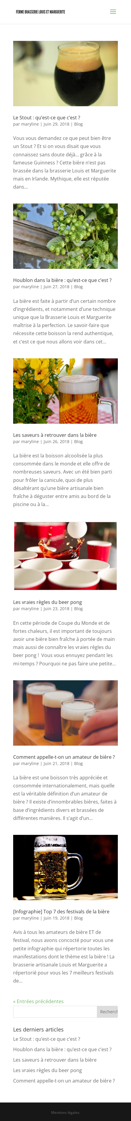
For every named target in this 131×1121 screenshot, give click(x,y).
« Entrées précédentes (38, 1001)
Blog (78, 124)
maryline (30, 124)
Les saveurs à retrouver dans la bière (55, 435)
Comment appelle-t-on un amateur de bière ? (64, 757)
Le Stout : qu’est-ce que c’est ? (46, 117)
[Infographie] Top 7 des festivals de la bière (61, 911)
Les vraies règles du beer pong (47, 602)
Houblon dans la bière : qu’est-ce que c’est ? (62, 280)
